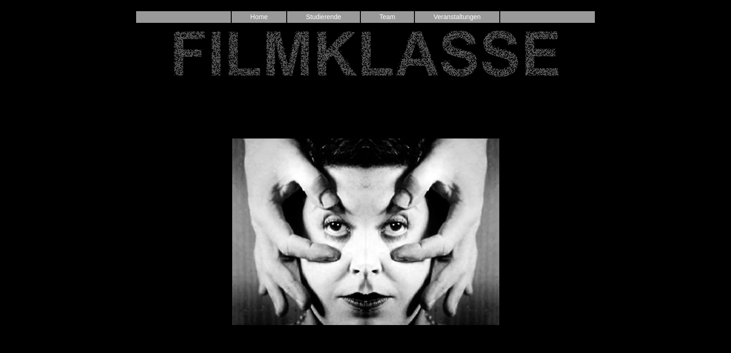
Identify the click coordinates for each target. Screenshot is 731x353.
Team (387, 17)
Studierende (323, 17)
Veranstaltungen (457, 17)
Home (259, 17)
